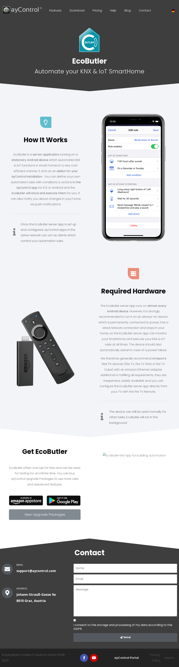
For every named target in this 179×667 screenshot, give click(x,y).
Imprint (169, 658)
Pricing (97, 10)
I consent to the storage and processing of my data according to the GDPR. (122, 627)
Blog (127, 10)
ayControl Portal (126, 658)
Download (77, 10)
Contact (145, 10)
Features (55, 10)
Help (113, 10)
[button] (45, 514)
